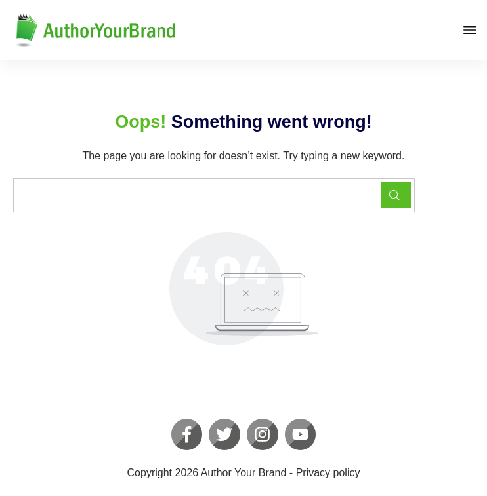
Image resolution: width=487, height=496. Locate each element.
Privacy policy (328, 472)
